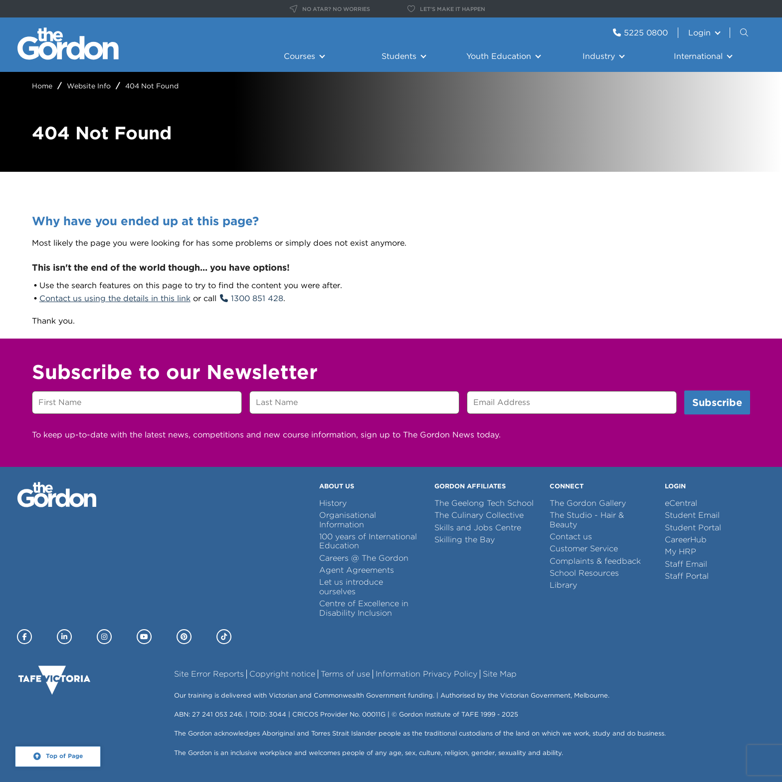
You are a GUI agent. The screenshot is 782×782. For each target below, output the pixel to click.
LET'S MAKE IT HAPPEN (446, 8)
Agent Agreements (356, 570)
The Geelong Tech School (484, 503)
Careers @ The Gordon (363, 558)
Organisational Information (347, 519)
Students (399, 56)
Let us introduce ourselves (351, 586)
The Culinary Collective (479, 515)
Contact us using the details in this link (115, 298)
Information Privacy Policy (426, 674)
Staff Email (686, 564)
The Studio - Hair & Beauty (587, 519)
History (333, 503)
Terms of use (345, 674)
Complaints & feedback (595, 561)
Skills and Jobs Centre (477, 527)
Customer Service (584, 548)
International (698, 56)
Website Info (89, 86)
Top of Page (64, 756)
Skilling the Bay (464, 539)
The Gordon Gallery (588, 503)
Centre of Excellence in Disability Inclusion (363, 608)
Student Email (692, 515)
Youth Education (498, 56)
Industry (599, 56)
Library (563, 585)
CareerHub (686, 539)
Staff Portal (687, 576)
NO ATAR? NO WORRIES (330, 8)
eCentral (681, 503)
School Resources (584, 573)
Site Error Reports (209, 674)
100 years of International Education (368, 541)
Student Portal (693, 527)
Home (42, 86)
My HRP (680, 551)
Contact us (571, 536)
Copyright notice (282, 674)
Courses (299, 56)
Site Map (500, 674)
